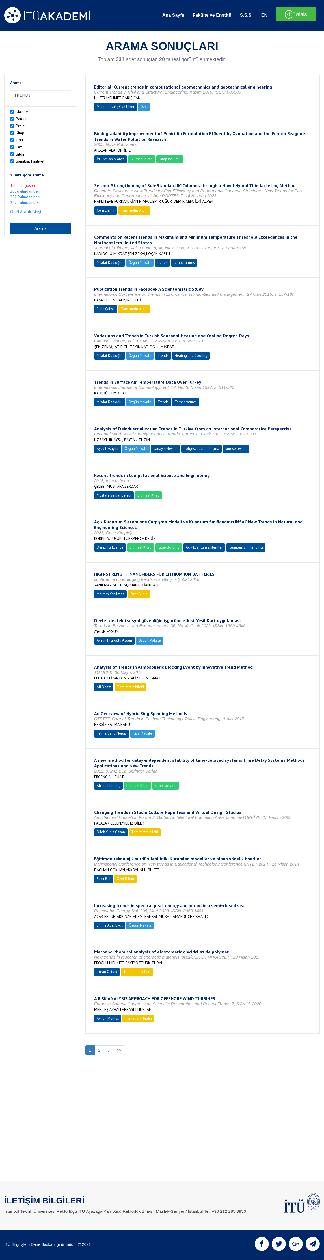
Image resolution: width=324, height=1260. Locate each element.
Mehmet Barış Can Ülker (115, 106)
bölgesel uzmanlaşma (201, 448)
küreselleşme (236, 448)
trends (162, 262)
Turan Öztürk (107, 971)
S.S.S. (246, 15)
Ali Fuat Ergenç (108, 785)
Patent (21, 118)
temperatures (184, 262)
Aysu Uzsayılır (107, 448)
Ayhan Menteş (108, 1018)
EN (264, 15)
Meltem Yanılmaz (110, 594)
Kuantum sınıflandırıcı (246, 547)
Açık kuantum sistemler (204, 547)
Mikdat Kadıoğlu (109, 262)
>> (119, 1050)
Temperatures (186, 402)
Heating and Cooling (191, 355)
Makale (22, 111)
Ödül (20, 140)
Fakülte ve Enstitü (212, 15)
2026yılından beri (25, 191)
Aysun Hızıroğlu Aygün (114, 640)
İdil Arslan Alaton (110, 159)
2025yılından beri (25, 196)
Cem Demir (106, 210)
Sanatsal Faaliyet (30, 161)
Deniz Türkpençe (110, 547)
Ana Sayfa (173, 15)
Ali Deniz (104, 687)
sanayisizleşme (166, 448)
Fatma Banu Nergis (112, 733)
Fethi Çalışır (106, 309)
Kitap (20, 132)
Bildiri (20, 154)
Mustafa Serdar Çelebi (114, 495)
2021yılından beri (25, 202)
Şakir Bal (104, 878)
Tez (19, 147)
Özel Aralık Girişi (25, 211)
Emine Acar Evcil (110, 925)
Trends (163, 355)
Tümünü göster (23, 185)
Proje (20, 125)
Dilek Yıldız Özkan (111, 832)
